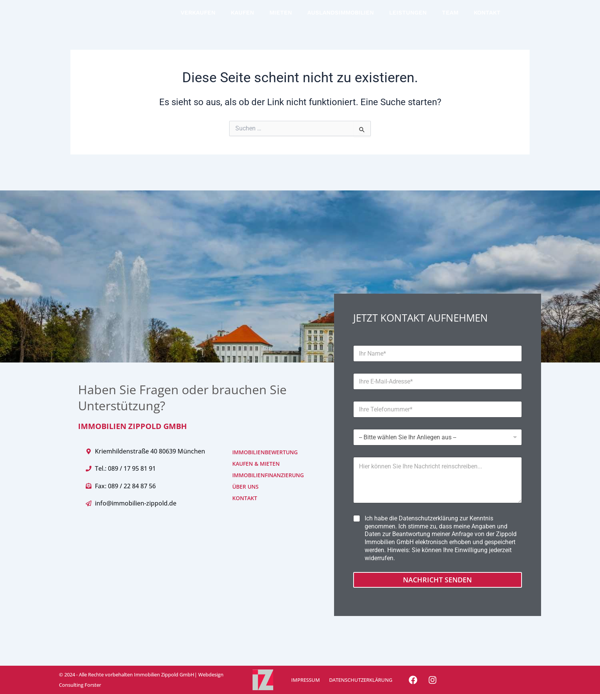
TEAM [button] (450, 18)
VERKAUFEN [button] (198, 18)
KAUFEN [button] (242, 18)
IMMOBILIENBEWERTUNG (256, 452)
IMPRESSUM (304, 679)
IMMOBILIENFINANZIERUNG (256, 475)
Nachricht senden (437, 579)
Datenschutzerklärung (428, 518)
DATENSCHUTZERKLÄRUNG (358, 679)
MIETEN (280, 18)
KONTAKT (487, 18)
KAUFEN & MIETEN (256, 463)
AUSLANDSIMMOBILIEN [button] (340, 18)
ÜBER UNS (245, 486)
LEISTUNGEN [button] (408, 18)
